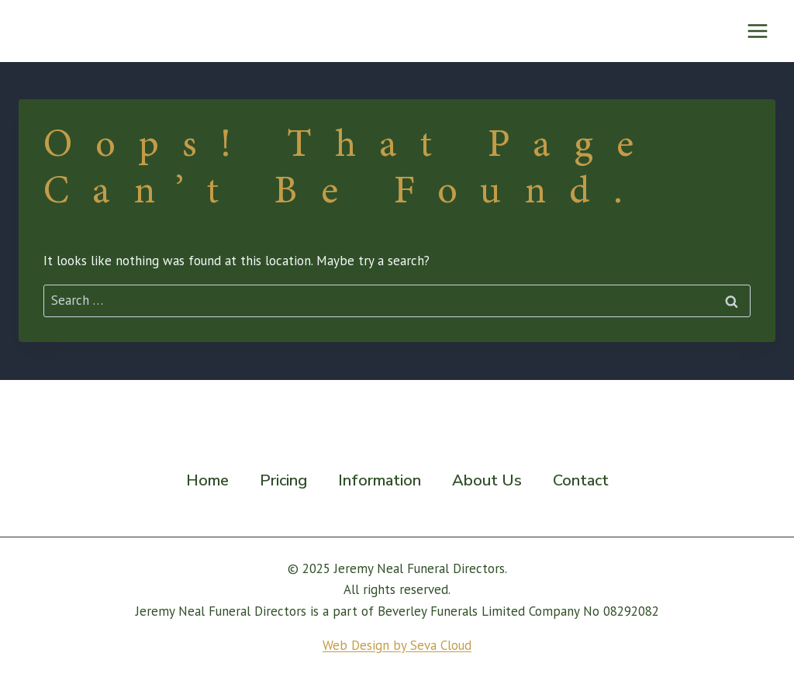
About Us (487, 480)
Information (379, 480)
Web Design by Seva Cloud (397, 645)
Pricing (283, 480)
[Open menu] (757, 31)
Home (207, 480)
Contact (581, 480)
